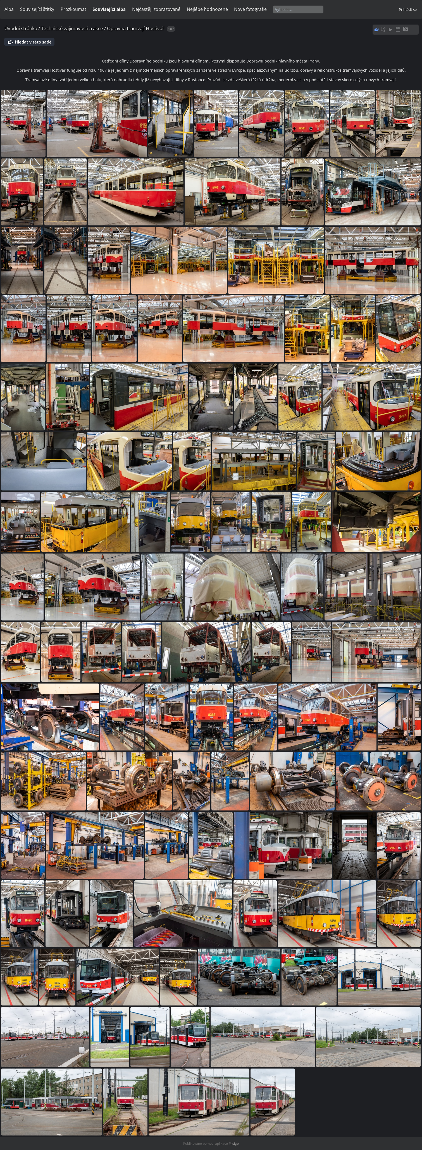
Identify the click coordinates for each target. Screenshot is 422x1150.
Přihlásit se (408, 9)
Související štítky (37, 9)
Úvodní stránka (20, 28)
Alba (9, 9)
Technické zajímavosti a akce (72, 28)
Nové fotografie (250, 9)
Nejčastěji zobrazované (156, 9)
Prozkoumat (73, 9)
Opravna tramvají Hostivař (135, 28)
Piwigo (234, 1143)
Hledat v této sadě (33, 42)
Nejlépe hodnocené (207, 9)
